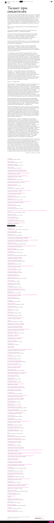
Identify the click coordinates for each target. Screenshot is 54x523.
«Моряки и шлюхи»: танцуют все (13, 164)
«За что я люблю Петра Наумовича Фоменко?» (15, 326)
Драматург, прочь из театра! (12, 369)
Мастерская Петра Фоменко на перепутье (14, 271)
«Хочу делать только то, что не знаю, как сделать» (16, 447)
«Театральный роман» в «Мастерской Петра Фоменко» (16, 412)
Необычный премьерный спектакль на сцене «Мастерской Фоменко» (19, 181)
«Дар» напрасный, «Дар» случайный (13, 283)
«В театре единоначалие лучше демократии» (15, 461)
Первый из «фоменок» (11, 346)
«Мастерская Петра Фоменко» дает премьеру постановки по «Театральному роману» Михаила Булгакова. (24, 452)
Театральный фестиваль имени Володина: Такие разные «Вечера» (18, 484)
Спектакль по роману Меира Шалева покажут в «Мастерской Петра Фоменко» (20, 349)
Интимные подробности (11, 435)
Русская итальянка (10, 501)
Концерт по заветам (11, 161)
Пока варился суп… (11, 314)
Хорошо (51, 521)
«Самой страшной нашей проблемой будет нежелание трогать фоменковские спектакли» (22, 245)
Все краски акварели (11, 475)
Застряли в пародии (11, 251)
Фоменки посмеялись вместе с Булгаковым (14, 406)
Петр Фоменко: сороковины (12, 248)
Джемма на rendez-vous (11, 204)
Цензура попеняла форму (12, 504)
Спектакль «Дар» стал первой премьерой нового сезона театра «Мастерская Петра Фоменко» (22, 294)
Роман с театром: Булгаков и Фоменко (14, 458)
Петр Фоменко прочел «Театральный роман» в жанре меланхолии (18, 421)
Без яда (9, 432)
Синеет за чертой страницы (12, 268)
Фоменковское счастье (11, 198)
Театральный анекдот (11, 444)
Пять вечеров (10, 507)
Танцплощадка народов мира (12, 184)
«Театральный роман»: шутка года (13, 429)
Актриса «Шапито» (11, 481)
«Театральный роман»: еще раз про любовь (14, 441)
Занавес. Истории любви (11, 303)
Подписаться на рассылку (41, 518)
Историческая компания (11, 306)
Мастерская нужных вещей (12, 207)
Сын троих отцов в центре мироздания (14, 352)
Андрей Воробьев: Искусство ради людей (14, 498)
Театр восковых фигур (11, 378)
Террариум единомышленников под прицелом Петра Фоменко (18, 372)
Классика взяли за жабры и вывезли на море (15, 366)
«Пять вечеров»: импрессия (12, 490)
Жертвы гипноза (10, 467)
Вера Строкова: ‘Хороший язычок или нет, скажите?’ (16, 383)
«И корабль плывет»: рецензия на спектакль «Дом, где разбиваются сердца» (20, 237)
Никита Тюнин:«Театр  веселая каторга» (14, 389)
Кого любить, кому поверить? (12, 493)
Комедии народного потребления (13, 274)
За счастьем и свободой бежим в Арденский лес (15, 360)
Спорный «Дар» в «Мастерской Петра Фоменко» (15, 257)
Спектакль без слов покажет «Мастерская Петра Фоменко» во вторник (19, 190)
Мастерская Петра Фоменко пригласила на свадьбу (16, 317)
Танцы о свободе (10, 187)
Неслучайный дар (10, 228)
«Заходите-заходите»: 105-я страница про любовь (15, 337)
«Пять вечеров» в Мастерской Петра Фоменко (15, 260)
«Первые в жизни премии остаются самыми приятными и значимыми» (19, 201)
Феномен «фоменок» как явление (13, 363)
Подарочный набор (11, 234)
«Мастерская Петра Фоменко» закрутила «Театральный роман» (18, 395)
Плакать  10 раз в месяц (12, 214)
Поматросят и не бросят (11, 178)
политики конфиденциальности (27, 521)
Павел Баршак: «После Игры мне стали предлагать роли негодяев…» (19, 478)
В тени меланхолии (11, 392)
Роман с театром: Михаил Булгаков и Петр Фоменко (16, 398)
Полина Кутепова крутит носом (13, 297)
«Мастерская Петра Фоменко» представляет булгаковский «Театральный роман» (20, 455)
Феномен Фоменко (10, 343)
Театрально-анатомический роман (13, 409)
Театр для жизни (10, 300)
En (52, 1)
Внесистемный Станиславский (12, 375)
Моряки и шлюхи (10, 158)
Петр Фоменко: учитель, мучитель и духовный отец (16, 323)
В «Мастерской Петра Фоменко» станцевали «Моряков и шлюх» (18, 175)
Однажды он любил (11, 470)
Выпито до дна (10, 309)
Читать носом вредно (11, 280)
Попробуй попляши (11, 167)
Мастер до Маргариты (11, 401)
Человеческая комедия (11, 415)
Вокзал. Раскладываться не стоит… (13, 277)
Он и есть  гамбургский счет (12, 340)
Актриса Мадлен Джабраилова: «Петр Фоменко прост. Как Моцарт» (18, 329)
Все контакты (9, 518)
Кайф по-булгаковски (11, 418)
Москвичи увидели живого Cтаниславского (14, 438)
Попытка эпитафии (11, 254)
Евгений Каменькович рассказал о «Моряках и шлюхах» (16, 193)
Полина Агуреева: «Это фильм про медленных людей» (16, 222)
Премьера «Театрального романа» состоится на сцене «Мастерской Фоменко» (20, 464)
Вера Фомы (9, 320)
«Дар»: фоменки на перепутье (12, 231)
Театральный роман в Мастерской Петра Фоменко (16, 386)
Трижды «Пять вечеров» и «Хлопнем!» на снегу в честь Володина (18, 487)
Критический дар (10, 291)
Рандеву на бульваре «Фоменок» (13, 510)
